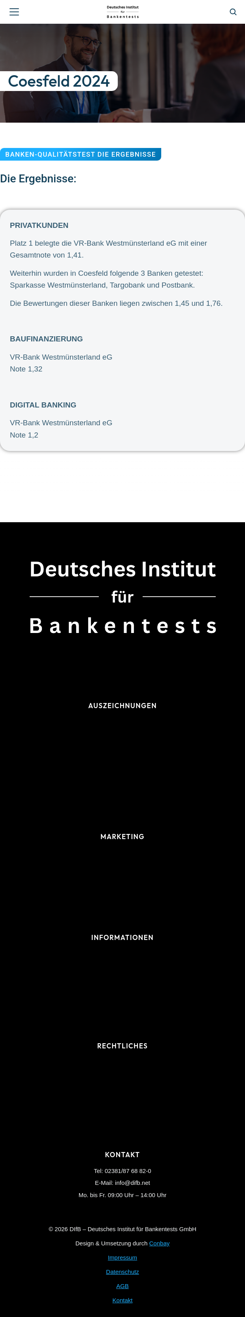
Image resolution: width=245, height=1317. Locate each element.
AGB (122, 1286)
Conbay (159, 1243)
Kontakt (123, 1300)
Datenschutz (122, 1271)
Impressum (122, 1257)
